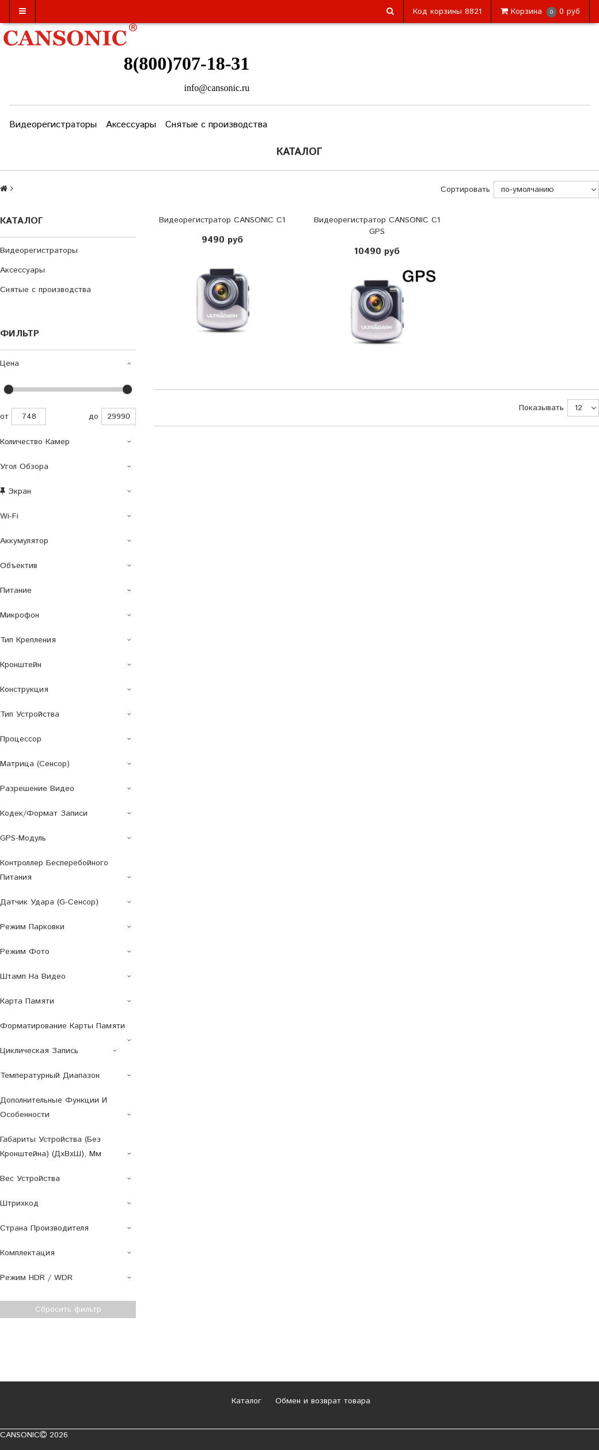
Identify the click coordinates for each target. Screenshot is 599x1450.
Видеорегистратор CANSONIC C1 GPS (377, 225)
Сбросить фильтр (68, 1309)
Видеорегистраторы (53, 124)
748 (29, 416)
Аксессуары (131, 124)
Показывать (541, 408)
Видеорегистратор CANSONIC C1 (222, 220)
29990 (118, 416)
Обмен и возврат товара (321, 1401)
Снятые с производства (216, 124)
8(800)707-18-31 (187, 63)
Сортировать (465, 189)
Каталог (245, 1401)
